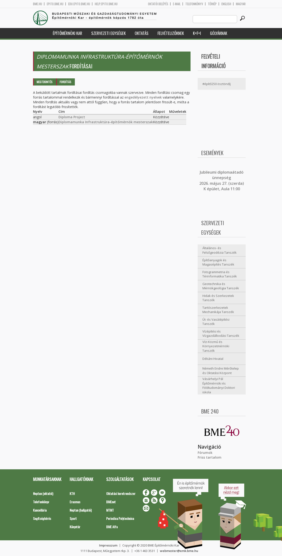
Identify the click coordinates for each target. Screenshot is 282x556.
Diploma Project (71, 117)
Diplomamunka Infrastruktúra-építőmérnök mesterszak (105, 122)
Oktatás (141, 33)
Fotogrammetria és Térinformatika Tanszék (219, 274)
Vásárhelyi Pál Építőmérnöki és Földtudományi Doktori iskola (218, 385)
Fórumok (205, 452)
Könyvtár (75, 526)
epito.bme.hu (55, 3)
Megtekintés (45, 82)
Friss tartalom (209, 457)
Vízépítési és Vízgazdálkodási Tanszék (220, 333)
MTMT (110, 510)
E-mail (177, 3)
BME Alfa (112, 526)
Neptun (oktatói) (43, 493)
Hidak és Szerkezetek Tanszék (218, 298)
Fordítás (65, 82)
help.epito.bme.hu (106, 3)
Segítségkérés (42, 518)
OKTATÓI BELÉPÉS (158, 3)
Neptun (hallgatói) (81, 510)
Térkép (212, 3)
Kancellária (40, 510)
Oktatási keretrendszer (120, 493)
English (226, 3)
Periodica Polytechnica (120, 518)
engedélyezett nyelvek (143, 97)
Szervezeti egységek (108, 33)
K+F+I (197, 33)
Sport (73, 518)
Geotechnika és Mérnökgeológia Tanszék (220, 286)
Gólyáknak (218, 33)
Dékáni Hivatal (212, 358)
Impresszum (108, 545)
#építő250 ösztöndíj (216, 84)
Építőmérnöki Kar (67, 33)
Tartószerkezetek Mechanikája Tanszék (218, 309)
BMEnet (111, 501)
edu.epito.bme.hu (79, 3)
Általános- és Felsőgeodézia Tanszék (219, 250)
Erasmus (75, 501)
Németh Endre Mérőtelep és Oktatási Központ (220, 370)
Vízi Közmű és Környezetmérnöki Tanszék (215, 346)
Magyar (241, 3)
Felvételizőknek (171, 33)
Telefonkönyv (194, 3)
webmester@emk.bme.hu (179, 551)
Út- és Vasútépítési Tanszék (215, 321)
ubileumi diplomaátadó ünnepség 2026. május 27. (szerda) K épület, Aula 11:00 (221, 180)
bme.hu (37, 3)
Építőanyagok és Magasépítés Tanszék (218, 262)
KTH (72, 493)
